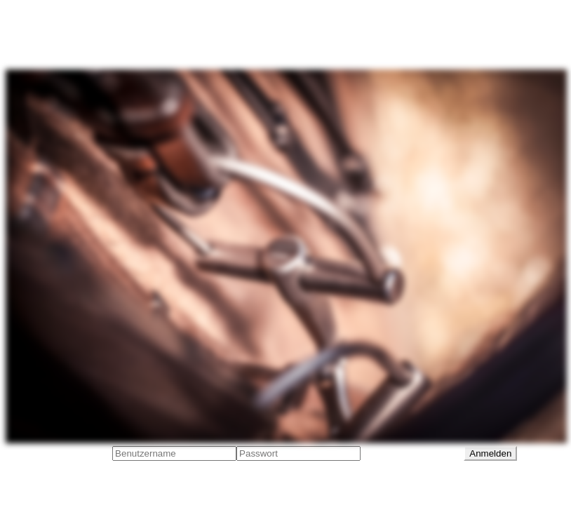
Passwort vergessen (412, 452)
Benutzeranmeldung (59, 452)
